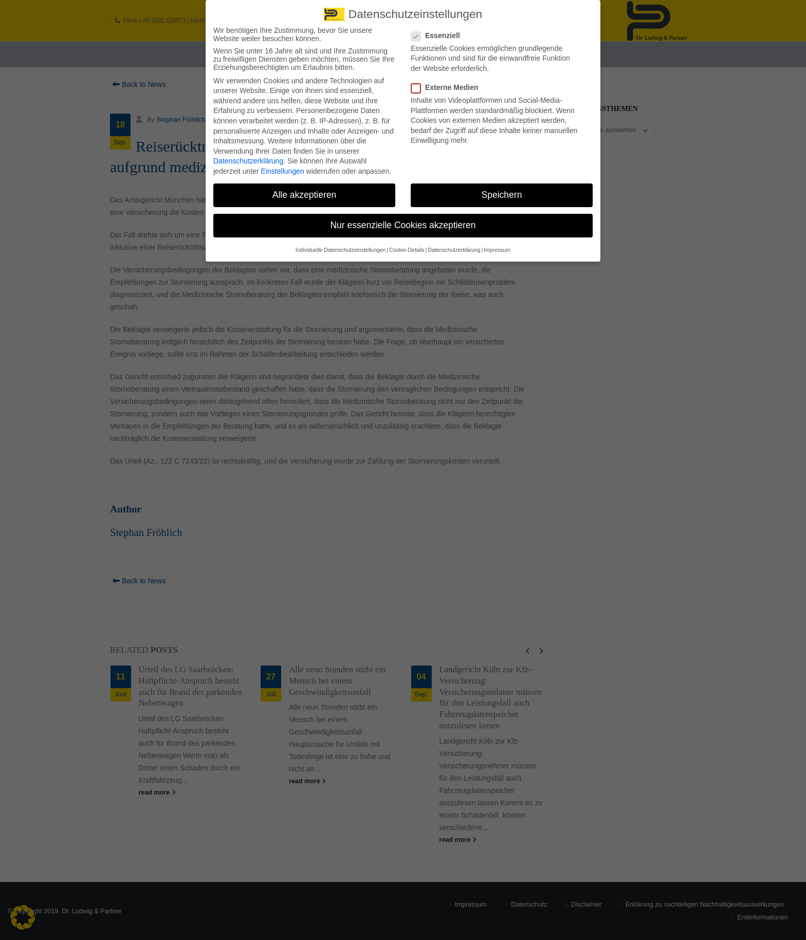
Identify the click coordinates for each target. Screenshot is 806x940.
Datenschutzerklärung (248, 158)
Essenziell (439, 32)
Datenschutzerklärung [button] (454, 246)
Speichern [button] (502, 191)
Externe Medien (448, 84)
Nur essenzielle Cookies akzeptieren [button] (402, 221)
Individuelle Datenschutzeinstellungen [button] (341, 246)
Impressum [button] (497, 246)
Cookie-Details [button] (406, 246)
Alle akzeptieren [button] (304, 191)
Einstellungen (282, 167)
